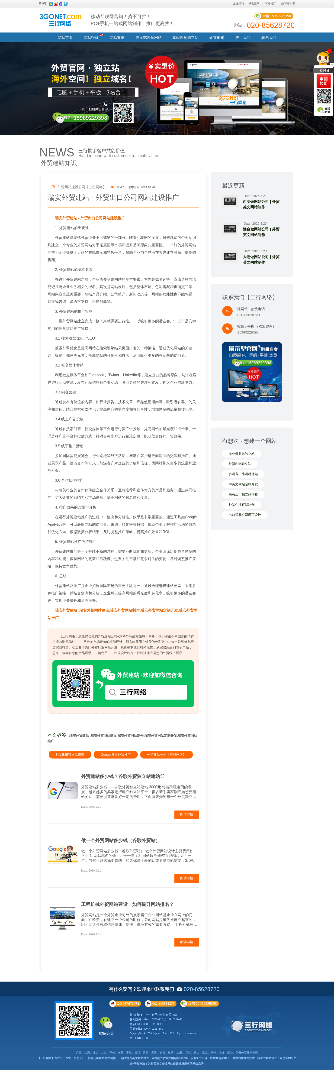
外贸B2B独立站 (240, 464)
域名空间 (254, 3)
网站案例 (117, 37)
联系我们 (268, 37)
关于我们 (242, 37)
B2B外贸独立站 (185, 37)
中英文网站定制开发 (243, 484)
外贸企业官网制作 (242, 505)
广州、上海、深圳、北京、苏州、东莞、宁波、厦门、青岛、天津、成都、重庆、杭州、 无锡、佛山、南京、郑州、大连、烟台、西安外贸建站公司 (167, 1052)
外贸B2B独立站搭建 (70, 754)
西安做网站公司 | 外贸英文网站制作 (261, 204)
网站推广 (270, 3)
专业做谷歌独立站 (242, 454)
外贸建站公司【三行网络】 (166, 754)
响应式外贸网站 (149, 37)
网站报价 (91, 37)
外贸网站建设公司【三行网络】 (79, 187)
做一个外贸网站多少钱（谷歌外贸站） (120, 840)
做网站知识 (288, 3)
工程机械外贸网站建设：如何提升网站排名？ (127, 904)
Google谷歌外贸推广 (116, 754)
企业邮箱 (238, 3)
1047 (117, 187)
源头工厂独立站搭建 (243, 494)
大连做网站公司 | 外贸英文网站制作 (261, 259)
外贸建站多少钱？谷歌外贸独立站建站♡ (123, 776)
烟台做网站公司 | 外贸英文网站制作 (261, 232)
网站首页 (65, 37)
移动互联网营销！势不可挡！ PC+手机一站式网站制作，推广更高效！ (132, 20)
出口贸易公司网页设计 (245, 515)
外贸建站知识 (59, 162)
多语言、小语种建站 (243, 474)
